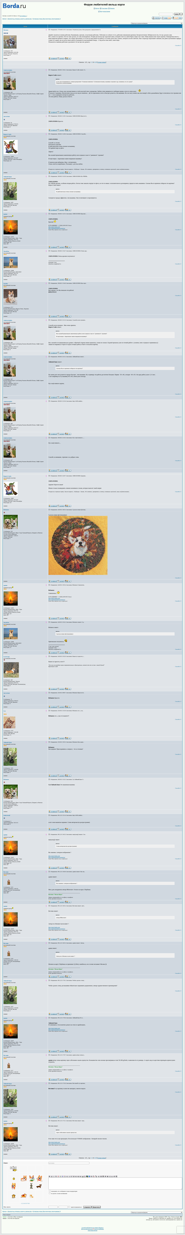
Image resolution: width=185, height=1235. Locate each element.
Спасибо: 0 (178, 45)
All (96, 62)
